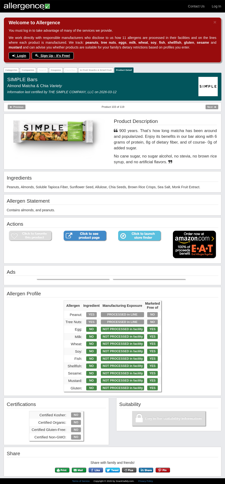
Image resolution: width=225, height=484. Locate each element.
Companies (28, 70)
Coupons (56, 70)
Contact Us (196, 6)
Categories (11, 70)
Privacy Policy (145, 481)
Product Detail (124, 70)
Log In (216, 6)
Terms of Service (81, 481)
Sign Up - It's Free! (52, 56)
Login (19, 56)
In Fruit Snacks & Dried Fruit (96, 70)
